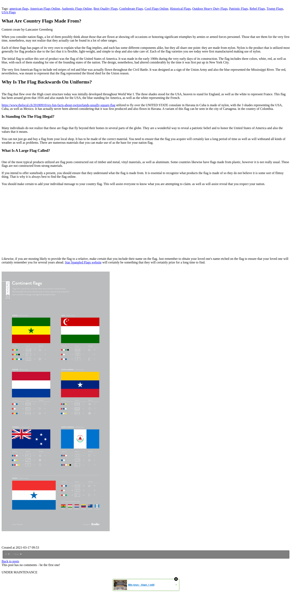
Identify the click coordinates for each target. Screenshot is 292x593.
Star (17, 554)
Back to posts (10, 561)
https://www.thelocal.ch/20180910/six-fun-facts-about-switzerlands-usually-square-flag (58, 105)
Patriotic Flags (238, 8)
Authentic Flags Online (77, 8)
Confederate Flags (131, 8)
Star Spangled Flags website (83, 262)
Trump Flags (274, 8)
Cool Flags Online (156, 8)
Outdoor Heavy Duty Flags (210, 8)
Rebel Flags (257, 8)
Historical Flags (180, 8)
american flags (18, 8)
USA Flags (9, 12)
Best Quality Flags (105, 8)
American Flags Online (45, 8)
